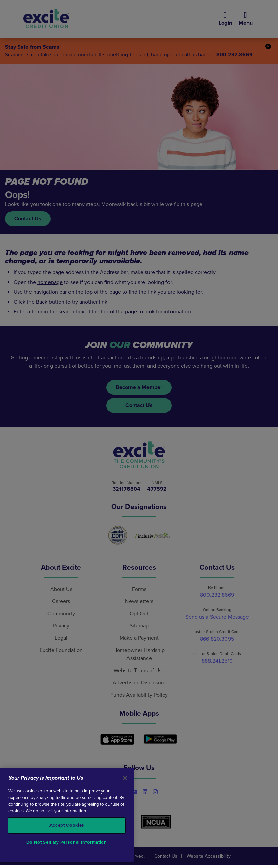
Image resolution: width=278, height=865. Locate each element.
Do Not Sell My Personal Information (66, 842)
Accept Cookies (66, 825)
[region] (67, 815)
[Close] (125, 777)
